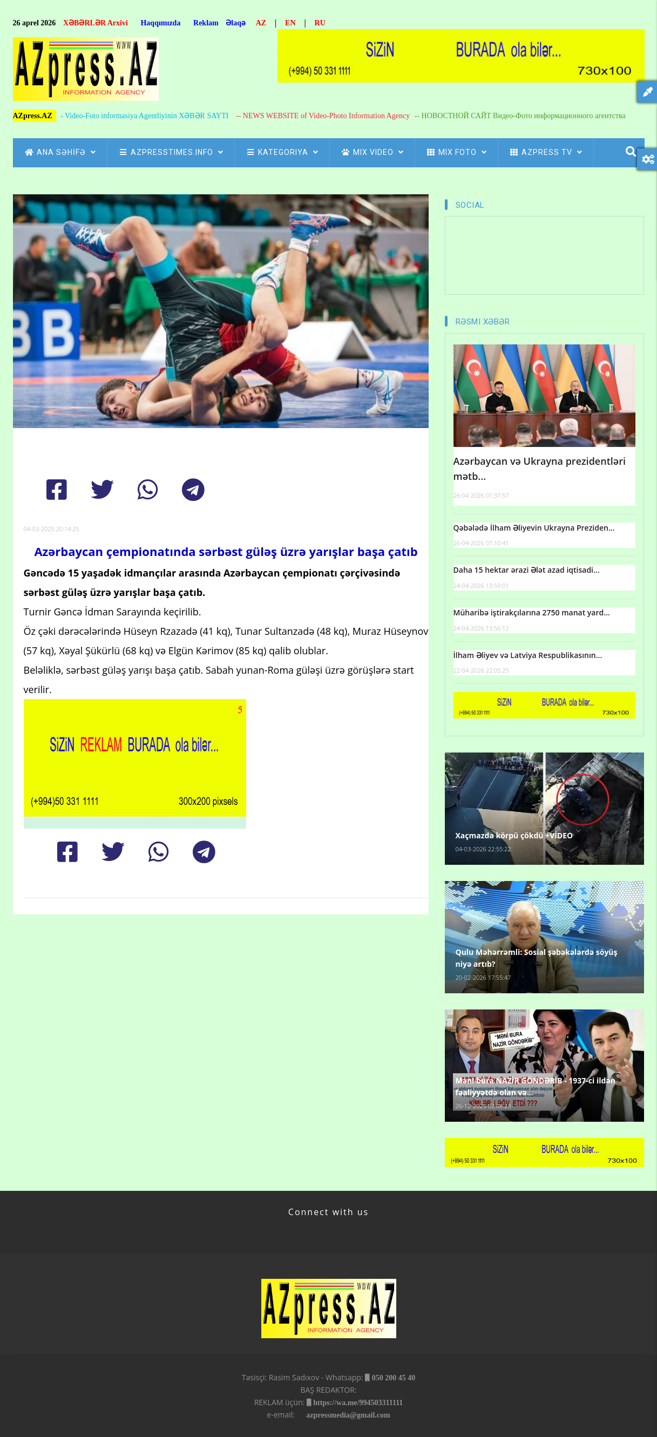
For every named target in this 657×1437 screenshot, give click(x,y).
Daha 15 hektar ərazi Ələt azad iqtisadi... (526, 570)
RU (320, 23)
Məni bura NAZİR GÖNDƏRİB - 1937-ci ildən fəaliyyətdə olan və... (535, 1086)
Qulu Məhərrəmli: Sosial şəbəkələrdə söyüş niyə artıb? (537, 958)
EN (290, 23)
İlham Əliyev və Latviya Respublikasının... (527, 655)
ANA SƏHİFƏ (60, 152)
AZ (261, 23)
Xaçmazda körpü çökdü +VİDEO (514, 835)
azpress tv (546, 152)
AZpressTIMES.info (170, 152)
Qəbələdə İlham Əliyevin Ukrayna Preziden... (534, 528)
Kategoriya (282, 152)
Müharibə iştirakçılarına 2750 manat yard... (531, 612)
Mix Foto (456, 152)
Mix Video (372, 152)
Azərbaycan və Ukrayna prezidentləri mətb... (539, 469)
